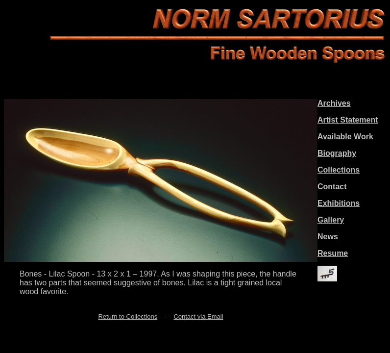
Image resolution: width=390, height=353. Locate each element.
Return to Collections (127, 316)
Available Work (345, 136)
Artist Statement (347, 120)
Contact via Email (198, 316)
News (327, 236)
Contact (332, 186)
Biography (336, 153)
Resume (332, 253)
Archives (334, 103)
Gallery (330, 220)
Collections (338, 170)
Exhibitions (338, 203)
